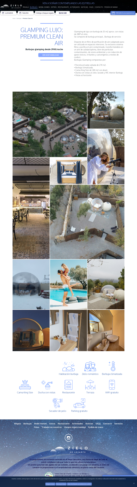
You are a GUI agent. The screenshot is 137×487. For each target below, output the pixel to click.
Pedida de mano (111, 7)
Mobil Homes (44, 7)
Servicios (118, 423)
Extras (54, 7)
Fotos (36, 427)
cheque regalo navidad (75, 427)
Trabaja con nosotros (52, 427)
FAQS (91, 7)
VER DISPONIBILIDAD (50, 55)
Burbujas (34, 7)
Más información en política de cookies (79, 484)
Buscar (63, 13)
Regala (26, 7)
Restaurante (63, 7)
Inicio (14, 18)
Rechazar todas (61, 484)
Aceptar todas (50, 484)
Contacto (99, 7)
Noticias (84, 7)
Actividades (75, 7)
